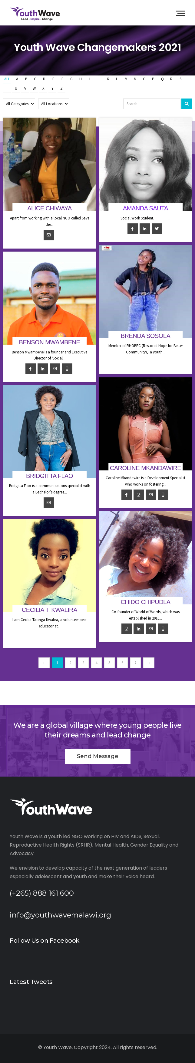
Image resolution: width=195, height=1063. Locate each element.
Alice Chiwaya (49, 208)
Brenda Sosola (145, 336)
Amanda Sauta (145, 208)
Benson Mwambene (49, 342)
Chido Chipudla (145, 602)
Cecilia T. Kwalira (49, 610)
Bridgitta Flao (49, 476)
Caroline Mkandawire (145, 468)
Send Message (97, 756)
